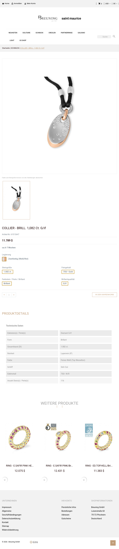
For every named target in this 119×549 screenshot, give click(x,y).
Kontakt (5, 522)
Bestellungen (67, 511)
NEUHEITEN (13, 33)
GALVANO (81, 33)
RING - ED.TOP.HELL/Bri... (99, 465)
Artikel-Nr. (6, 234)
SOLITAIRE (26, 33)
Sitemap (5, 526)
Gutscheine (66, 518)
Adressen (65, 515)
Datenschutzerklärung (11, 518)
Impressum (6, 507)
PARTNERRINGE (66, 33)
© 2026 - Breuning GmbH (11, 542)
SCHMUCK (39, 33)
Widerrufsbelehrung (10, 530)
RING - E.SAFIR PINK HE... (20, 465)
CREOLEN (52, 33)
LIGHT (12, 40)
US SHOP (23, 40)
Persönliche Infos (69, 507)
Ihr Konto (67, 501)
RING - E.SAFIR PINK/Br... (59, 465)
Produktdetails (15, 313)
